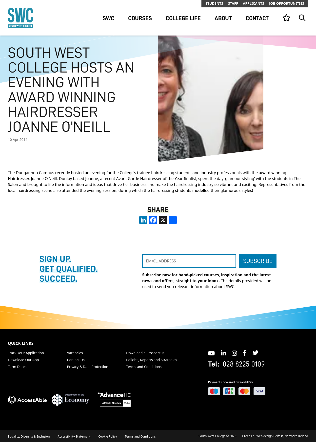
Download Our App (23, 359)
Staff (233, 3)
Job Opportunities (286, 3)
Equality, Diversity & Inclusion (29, 436)
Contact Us (76, 359)
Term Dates (17, 366)
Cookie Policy (107, 436)
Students (214, 3)
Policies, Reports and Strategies (151, 359)
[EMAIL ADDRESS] (189, 261)
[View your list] (286, 18)
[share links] (172, 220)
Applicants (253, 3)
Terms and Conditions (143, 366)
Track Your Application (26, 352)
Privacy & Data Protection (87, 366)
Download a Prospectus (145, 352)
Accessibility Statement (74, 436)
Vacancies (75, 352)
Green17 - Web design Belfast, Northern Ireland (275, 436)
